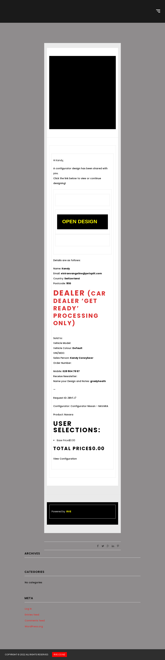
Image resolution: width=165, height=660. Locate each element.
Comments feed (35, 620)
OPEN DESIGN (79, 221)
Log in (28, 608)
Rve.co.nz (59, 654)
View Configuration (65, 458)
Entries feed (32, 614)
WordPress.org (34, 626)
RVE (68, 511)
